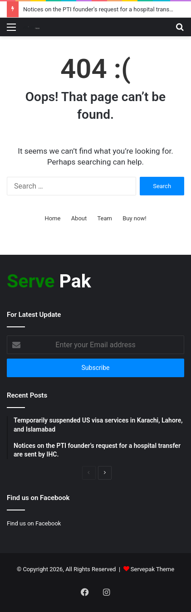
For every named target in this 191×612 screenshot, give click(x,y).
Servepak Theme (152, 569)
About (79, 218)
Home (52, 218)
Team (104, 218)
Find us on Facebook (34, 523)
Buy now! (134, 218)
